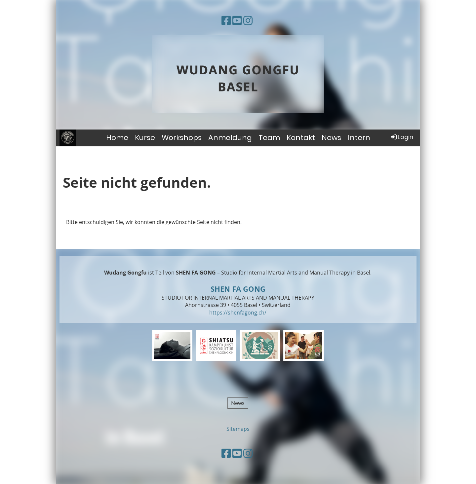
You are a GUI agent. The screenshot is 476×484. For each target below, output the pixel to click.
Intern (359, 137)
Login (401, 137)
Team (269, 137)
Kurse (145, 137)
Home (117, 137)
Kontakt (301, 137)
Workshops (182, 137)
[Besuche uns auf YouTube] (237, 20)
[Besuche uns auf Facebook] (226, 20)
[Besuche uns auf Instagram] (248, 20)
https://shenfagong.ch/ (237, 312)
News (331, 137)
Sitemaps (238, 428)
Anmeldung (230, 137)
